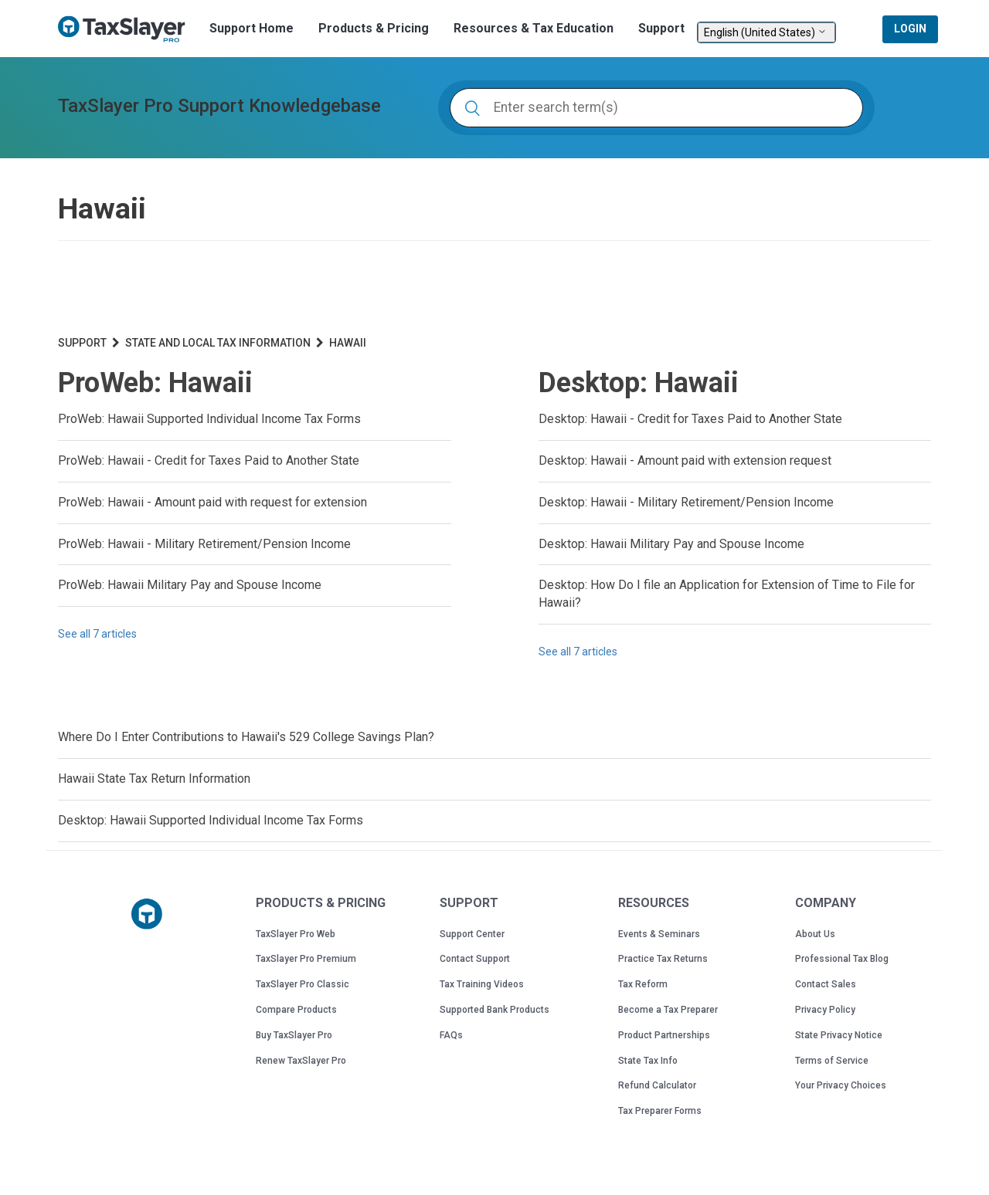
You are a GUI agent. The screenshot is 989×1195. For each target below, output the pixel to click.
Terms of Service (831, 1060)
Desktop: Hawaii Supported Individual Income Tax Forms (210, 820)
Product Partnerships (664, 1035)
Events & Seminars (659, 934)
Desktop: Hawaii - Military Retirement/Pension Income (686, 502)
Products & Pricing (373, 28)
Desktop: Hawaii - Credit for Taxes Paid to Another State (690, 418)
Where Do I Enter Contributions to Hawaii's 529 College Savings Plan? (246, 737)
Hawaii (347, 343)
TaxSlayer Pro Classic (302, 984)
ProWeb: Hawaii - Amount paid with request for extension (212, 502)
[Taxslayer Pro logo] (146, 914)
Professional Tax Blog (842, 958)
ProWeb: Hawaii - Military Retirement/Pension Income (204, 544)
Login (910, 28)
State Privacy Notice (838, 1035)
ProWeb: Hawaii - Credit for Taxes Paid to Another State (208, 460)
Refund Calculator (657, 1085)
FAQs (451, 1035)
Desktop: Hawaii (639, 383)
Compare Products (296, 1009)
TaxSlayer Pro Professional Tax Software (127, 29)
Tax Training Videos (482, 984)
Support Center (472, 934)
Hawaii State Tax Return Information (154, 778)
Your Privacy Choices (840, 1085)
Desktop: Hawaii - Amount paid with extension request (685, 460)
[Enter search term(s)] (656, 107)
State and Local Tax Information (218, 343)
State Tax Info (648, 1060)
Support (661, 28)
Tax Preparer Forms (660, 1110)
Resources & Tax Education (533, 28)
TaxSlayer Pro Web (295, 934)
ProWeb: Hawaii (155, 383)
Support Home (251, 28)
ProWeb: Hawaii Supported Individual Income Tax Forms (209, 418)
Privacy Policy (825, 1009)
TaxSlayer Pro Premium (306, 958)
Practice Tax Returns (663, 958)
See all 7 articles (97, 634)
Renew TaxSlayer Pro (301, 1060)
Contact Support (475, 958)
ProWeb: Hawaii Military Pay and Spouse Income (189, 584)
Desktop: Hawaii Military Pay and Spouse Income (671, 544)
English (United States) (766, 32)
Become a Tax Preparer (668, 1009)
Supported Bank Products (494, 1009)
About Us (815, 934)
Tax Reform (643, 984)
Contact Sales (825, 984)
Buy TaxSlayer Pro (294, 1035)
